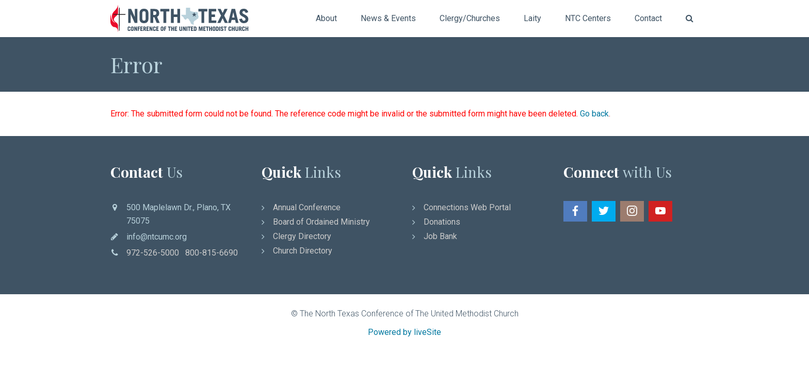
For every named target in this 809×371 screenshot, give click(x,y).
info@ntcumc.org (156, 237)
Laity (532, 18)
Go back (594, 114)
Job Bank (440, 236)
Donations (442, 222)
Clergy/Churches (470, 18)
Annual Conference (307, 207)
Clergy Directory (302, 236)
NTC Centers (588, 18)
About (326, 18)
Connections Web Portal (467, 207)
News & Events (388, 18)
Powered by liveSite (404, 332)
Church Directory (302, 251)
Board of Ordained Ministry (321, 222)
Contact (648, 18)
